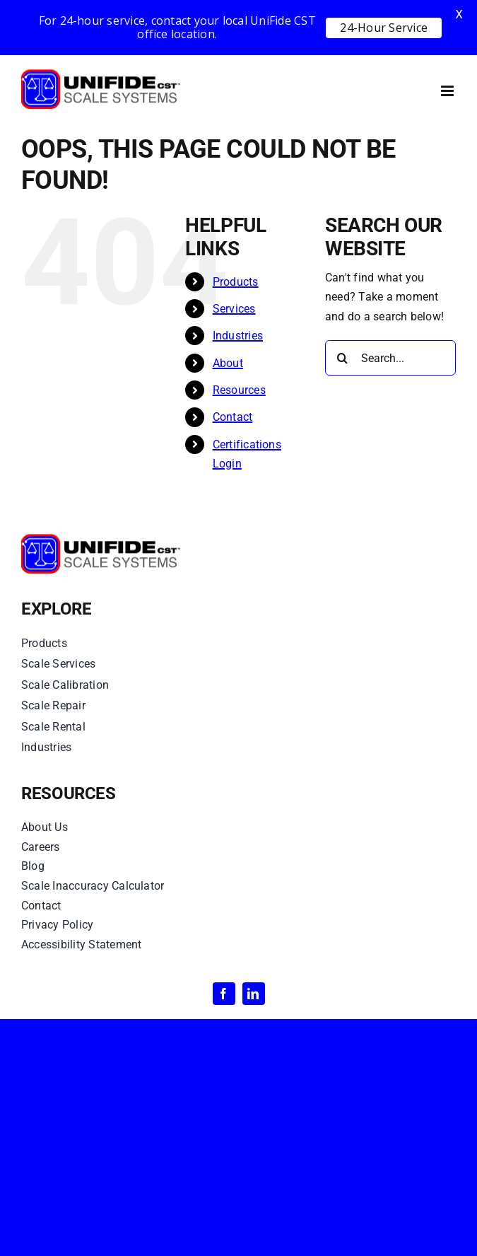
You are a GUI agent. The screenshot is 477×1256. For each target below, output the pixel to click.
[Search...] (390, 358)
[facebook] (224, 993)
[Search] (342, 358)
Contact (233, 417)
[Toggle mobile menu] (448, 90)
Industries (238, 335)
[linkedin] (253, 993)
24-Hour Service (384, 27)
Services (234, 308)
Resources (239, 390)
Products (236, 282)
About (228, 363)
